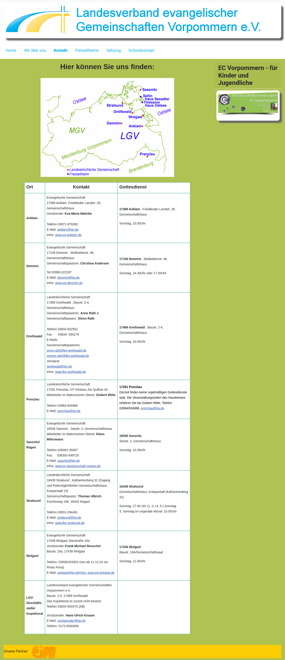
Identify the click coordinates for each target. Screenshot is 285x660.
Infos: (83, 572)
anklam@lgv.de (68, 229)
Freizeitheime (87, 50)
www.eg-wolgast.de (101, 572)
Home (11, 50)
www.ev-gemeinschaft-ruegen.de (78, 466)
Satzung (113, 50)
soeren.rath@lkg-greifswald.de (68, 356)
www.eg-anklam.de (68, 235)
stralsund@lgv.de (69, 517)
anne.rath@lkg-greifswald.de (66, 350)
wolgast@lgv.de (68, 572)
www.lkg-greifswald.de (70, 372)
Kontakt (60, 50)
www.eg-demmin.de (69, 283)
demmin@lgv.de (68, 277)
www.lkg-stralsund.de (70, 523)
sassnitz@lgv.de (68, 460)
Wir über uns (35, 50)
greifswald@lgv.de (59, 366)
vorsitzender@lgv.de (71, 620)
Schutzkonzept (141, 50)
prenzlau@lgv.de (68, 411)
